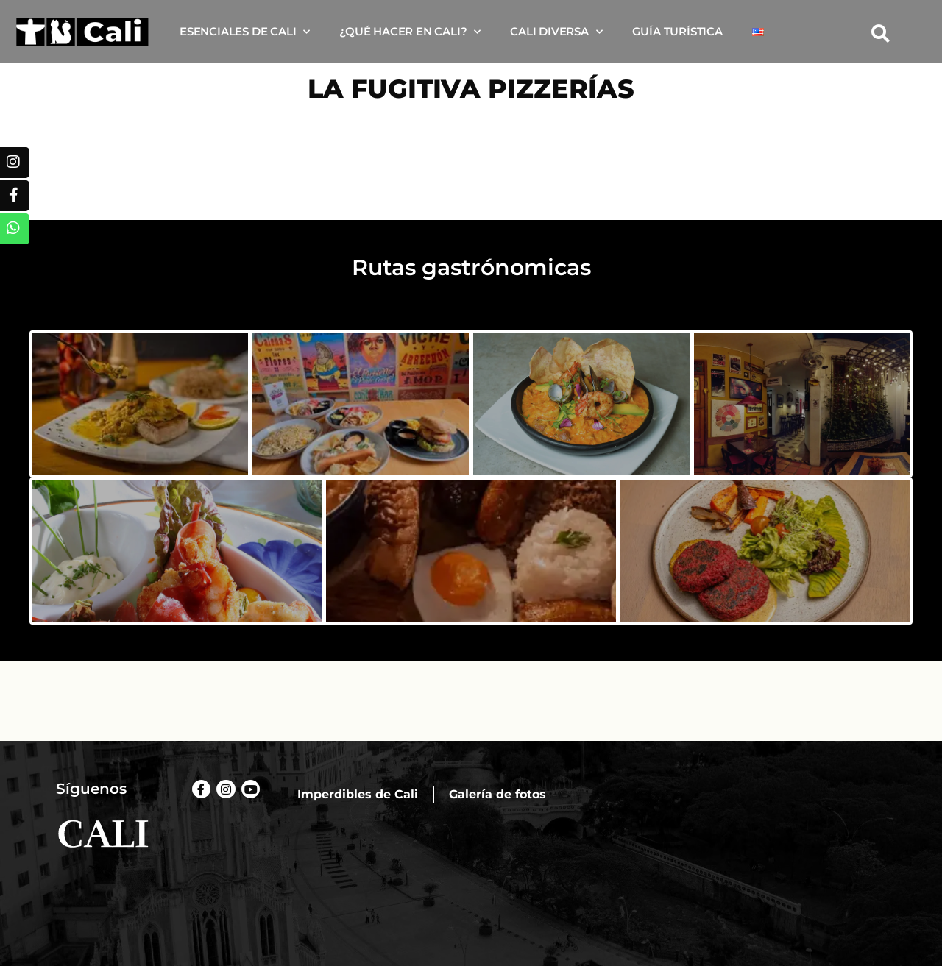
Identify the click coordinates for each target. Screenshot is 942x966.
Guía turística (677, 31)
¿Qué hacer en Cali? (410, 32)
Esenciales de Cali (245, 32)
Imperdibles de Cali (357, 794)
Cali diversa (556, 32)
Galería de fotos (497, 794)
